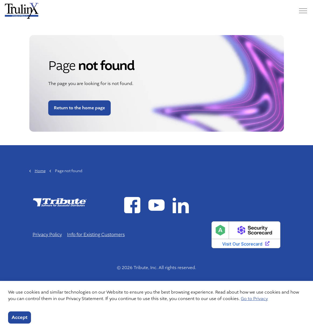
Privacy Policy (47, 234)
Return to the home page (79, 108)
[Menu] (303, 11)
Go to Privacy (254, 298)
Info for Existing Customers (96, 234)
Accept (19, 317)
